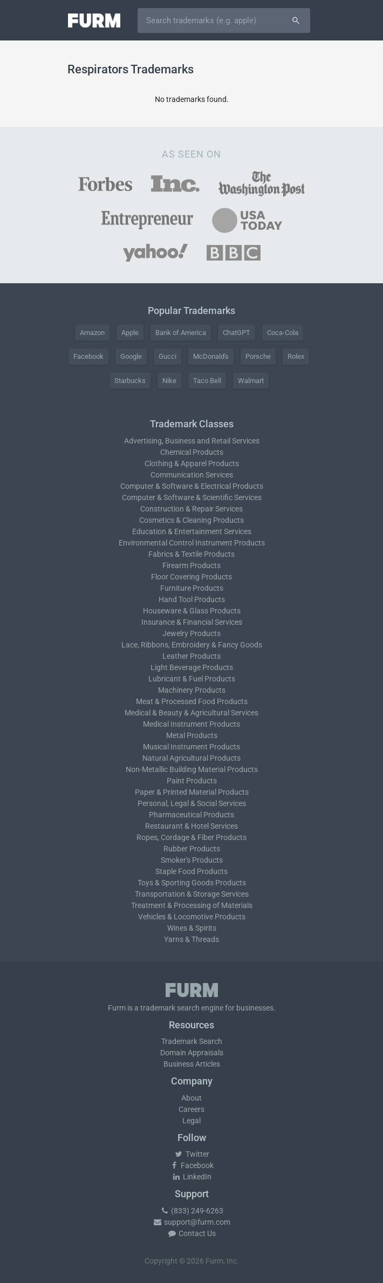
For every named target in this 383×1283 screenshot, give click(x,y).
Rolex (296, 356)
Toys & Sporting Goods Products (192, 882)
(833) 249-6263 (191, 1210)
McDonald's (211, 356)
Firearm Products (191, 565)
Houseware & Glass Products (192, 610)
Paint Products (192, 780)
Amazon (92, 333)
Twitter (191, 1154)
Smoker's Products (192, 860)
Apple (130, 333)
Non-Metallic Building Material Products (192, 769)
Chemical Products (191, 452)
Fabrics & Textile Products (191, 554)
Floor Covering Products (191, 576)
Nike (169, 381)
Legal (191, 1120)
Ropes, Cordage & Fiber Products (191, 837)
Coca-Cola (282, 333)
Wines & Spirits (191, 928)
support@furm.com (191, 1222)
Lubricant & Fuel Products (191, 678)
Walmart (251, 381)
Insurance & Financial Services (191, 622)
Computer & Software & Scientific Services (192, 497)
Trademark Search (191, 1041)
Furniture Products (191, 588)
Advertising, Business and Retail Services (191, 440)
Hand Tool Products (192, 599)
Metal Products (191, 735)
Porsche (258, 356)
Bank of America (180, 333)
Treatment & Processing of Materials (191, 905)
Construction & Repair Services (191, 508)
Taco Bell (207, 381)
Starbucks (130, 381)
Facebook (88, 356)
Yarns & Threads (191, 939)
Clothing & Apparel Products (192, 463)
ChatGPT (236, 333)
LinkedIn (191, 1176)
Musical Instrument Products (191, 746)
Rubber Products (191, 848)
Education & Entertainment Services (191, 531)
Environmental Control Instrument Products (192, 542)
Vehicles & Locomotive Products (191, 916)
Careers (191, 1109)
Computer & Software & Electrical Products (191, 486)
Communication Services (192, 474)
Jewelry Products (191, 633)
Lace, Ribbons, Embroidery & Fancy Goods (191, 644)
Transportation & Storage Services (192, 894)
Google (131, 356)
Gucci (167, 356)
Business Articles (191, 1064)
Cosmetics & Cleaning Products (191, 520)
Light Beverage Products (192, 667)
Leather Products (191, 656)
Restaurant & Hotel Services (191, 826)
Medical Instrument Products (191, 724)
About (191, 1098)
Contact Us (191, 1233)
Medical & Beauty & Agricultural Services (191, 712)
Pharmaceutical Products (191, 814)
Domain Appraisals (191, 1052)
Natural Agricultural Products (191, 758)
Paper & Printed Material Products (192, 792)
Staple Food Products (191, 871)
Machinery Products (191, 690)
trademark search (170, 1008)
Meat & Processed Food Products (192, 701)
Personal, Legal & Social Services (192, 803)
